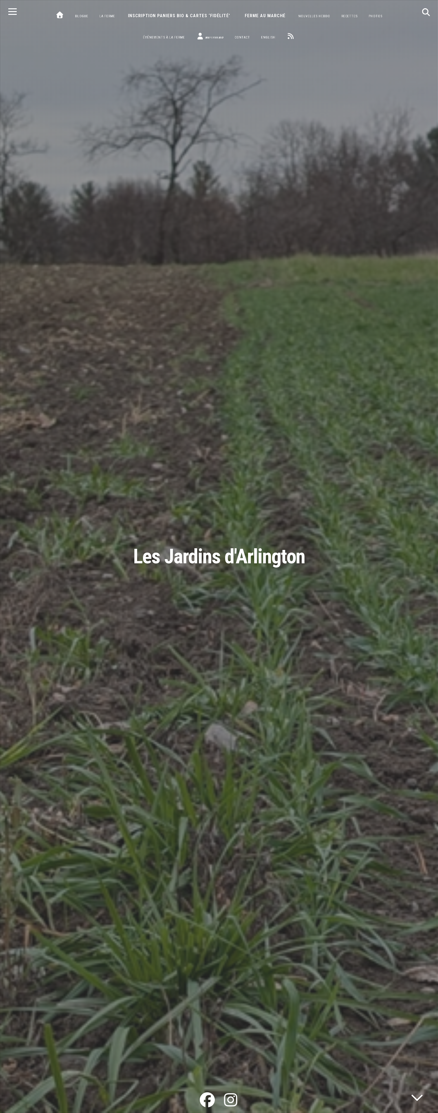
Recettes (349, 16)
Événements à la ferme (164, 37)
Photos (375, 16)
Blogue (81, 16)
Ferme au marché (265, 15)
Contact (242, 37)
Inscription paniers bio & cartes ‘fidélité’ (179, 15)
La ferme (107, 16)
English (268, 37)
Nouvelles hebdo (314, 16)
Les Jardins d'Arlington (219, 556)
